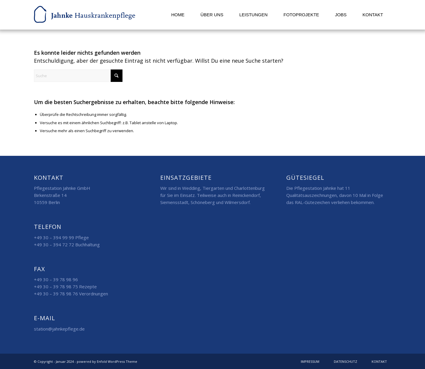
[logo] (84, 15)
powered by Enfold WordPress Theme (107, 361)
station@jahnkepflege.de (59, 329)
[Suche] (78, 75)
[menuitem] (177, 15)
